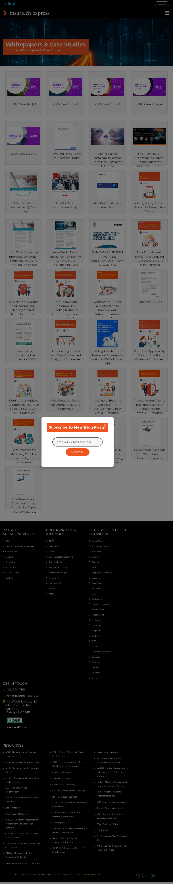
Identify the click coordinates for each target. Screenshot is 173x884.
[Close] (104, 425)
